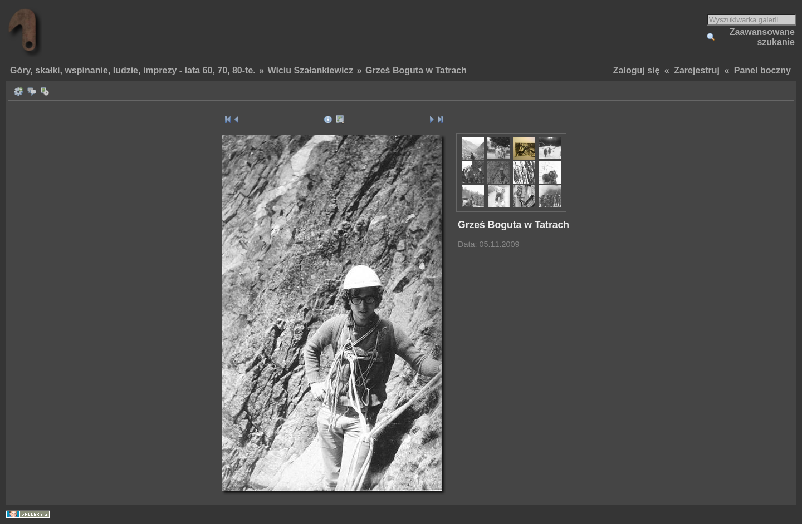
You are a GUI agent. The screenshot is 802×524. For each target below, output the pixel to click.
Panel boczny (762, 70)
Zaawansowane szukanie (762, 37)
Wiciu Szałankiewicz (311, 70)
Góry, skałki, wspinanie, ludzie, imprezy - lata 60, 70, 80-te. (133, 70)
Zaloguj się (636, 70)
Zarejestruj (697, 70)
